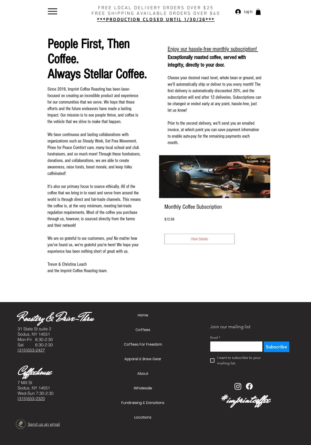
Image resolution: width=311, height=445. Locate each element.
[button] (258, 12)
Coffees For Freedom (143, 344)
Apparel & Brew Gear (143, 359)
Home (143, 315)
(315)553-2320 (31, 398)
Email (215, 338)
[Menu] (53, 11)
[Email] (235, 346)
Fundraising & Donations (143, 402)
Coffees (142, 329)
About (142, 373)
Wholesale (143, 388)
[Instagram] (237, 386)
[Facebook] (249, 386)
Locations (142, 417)
